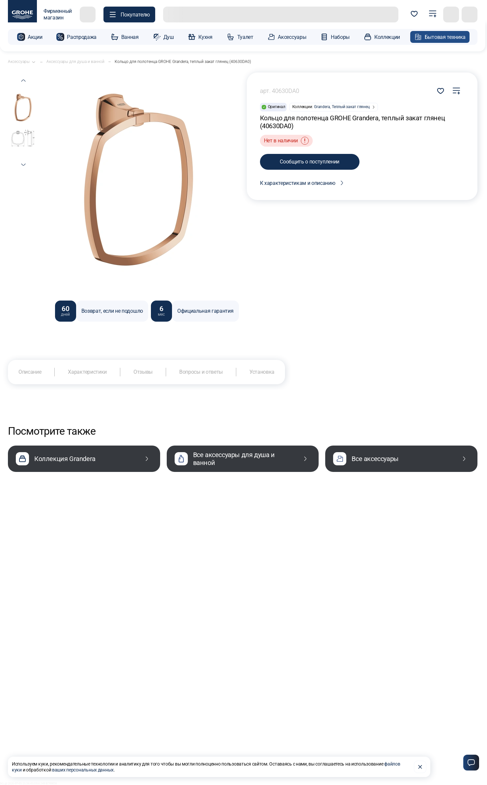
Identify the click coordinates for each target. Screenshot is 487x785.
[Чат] (471, 762)
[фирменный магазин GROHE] (40, 14)
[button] (29, 37)
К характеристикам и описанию (303, 183)
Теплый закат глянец (350, 106)
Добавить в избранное (440, 91)
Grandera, (322, 106)
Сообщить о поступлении (309, 162)
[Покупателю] (129, 14)
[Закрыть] (420, 767)
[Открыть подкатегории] (33, 62)
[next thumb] (23, 165)
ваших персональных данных (83, 769)
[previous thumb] (23, 80)
